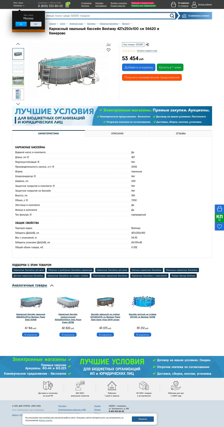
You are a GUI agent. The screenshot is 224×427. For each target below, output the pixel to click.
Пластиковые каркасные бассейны (110, 275)
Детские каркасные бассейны (28, 275)
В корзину (30, 334)
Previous (18, 44)
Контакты (85, 6)
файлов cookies (45, 420)
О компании (86, 3)
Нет (35, 24)
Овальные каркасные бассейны (181, 270)
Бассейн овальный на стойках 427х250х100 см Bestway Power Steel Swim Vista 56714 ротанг (105, 317)
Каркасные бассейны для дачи (29, 270)
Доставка (99, 3)
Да (21, 24)
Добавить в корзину (138, 67)
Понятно (143, 419)
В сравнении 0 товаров (198, 16)
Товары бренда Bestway (183, 275)
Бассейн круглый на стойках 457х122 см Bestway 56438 (142, 315)
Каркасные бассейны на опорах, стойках (68, 275)
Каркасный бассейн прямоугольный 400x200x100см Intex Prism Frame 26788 (68, 318)
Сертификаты (101, 6)
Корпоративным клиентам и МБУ (72, 410)
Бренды (97, 410)
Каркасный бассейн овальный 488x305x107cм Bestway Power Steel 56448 (30, 317)
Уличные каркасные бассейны (146, 270)
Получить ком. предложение (144, 6)
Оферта (15, 415)
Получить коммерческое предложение (152, 77)
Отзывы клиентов (118, 6)
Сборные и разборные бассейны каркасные (70, 270)
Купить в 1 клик (170, 67)
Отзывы (97, 406)
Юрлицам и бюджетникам (143, 3)
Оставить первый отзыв (147, 51)
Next (18, 104)
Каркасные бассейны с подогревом (149, 275)
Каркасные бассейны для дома (112, 270)
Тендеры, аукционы (119, 3)
